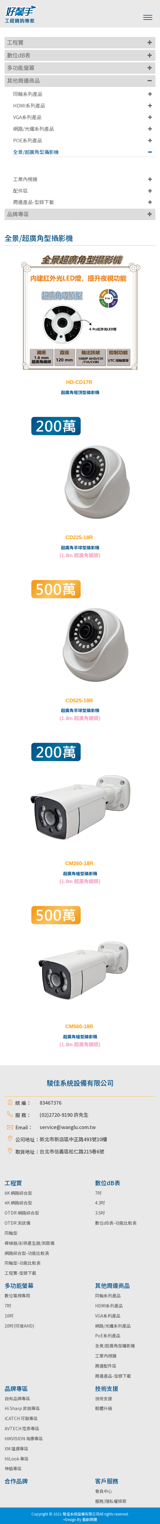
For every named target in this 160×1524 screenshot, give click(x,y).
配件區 (20, 190)
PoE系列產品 (107, 1335)
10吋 (9, 1316)
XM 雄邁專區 (16, 1448)
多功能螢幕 (20, 67)
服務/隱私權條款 (110, 1501)
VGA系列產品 (27, 117)
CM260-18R (79, 863)
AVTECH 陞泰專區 (22, 1428)
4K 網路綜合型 (18, 1203)
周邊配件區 (105, 1366)
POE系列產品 (27, 140)
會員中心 (103, 1491)
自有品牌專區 (17, 1398)
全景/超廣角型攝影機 (36, 151)
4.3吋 (100, 1203)
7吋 (98, 1193)
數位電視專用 (17, 1295)
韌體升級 (103, 1408)
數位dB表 (18, 55)
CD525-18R (79, 701)
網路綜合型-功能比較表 (27, 1253)
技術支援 (103, 1398)
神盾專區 (13, 1468)
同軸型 (11, 1233)
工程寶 (15, 42)
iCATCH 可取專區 (21, 1418)
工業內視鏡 (25, 179)
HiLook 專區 (17, 1459)
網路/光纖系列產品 (33, 128)
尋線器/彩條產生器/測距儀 (30, 1243)
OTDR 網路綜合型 (22, 1213)
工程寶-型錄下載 (20, 1273)
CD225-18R (79, 537)
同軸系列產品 (27, 93)
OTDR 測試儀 (17, 1223)
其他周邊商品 (23, 80)
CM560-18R (79, 1026)
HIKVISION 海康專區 (24, 1438)
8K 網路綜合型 (18, 1193)
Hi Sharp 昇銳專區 (22, 1408)
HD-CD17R (79, 382)
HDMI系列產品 (29, 105)
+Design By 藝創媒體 (80, 1519)
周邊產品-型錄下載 (33, 202)
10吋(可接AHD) (19, 1326)
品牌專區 (18, 214)
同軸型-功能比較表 (23, 1263)
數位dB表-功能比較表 (116, 1223)
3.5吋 (100, 1213)
